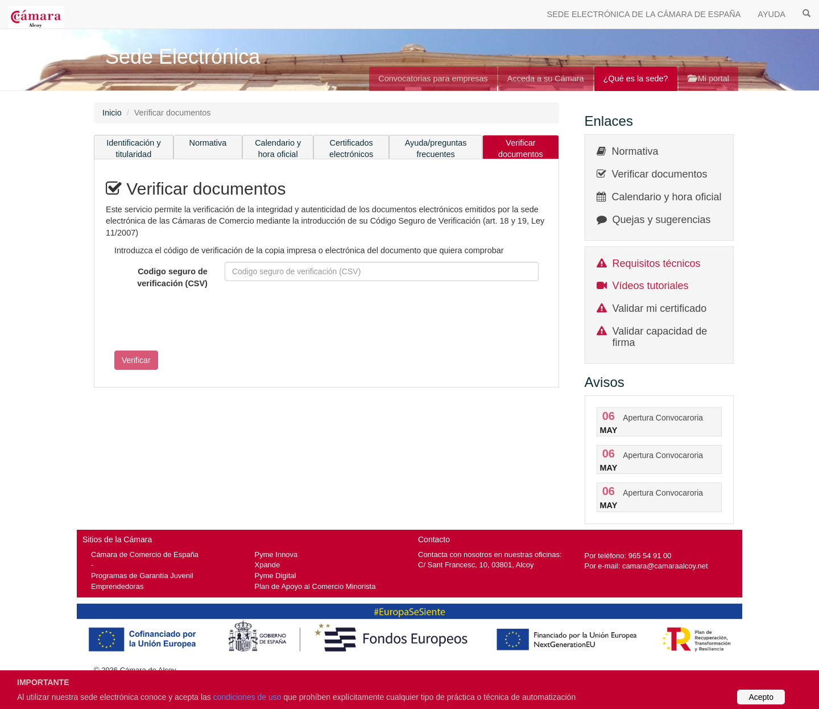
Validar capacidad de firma (660, 336)
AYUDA (771, 14)
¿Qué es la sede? (635, 78)
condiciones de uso (247, 697)
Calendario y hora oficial (278, 148)
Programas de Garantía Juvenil (142, 575)
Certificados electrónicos (351, 148)
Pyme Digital (275, 575)
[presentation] (192, 320)
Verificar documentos (520, 148)
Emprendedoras (117, 586)
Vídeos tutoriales (651, 285)
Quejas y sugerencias (662, 219)
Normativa (208, 142)
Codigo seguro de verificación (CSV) (172, 277)
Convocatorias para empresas (433, 78)
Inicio (112, 112)
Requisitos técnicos (657, 263)
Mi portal (708, 78)
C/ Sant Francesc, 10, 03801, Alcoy (476, 564)
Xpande (267, 564)
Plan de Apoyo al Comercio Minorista (315, 586)
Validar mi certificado (660, 308)
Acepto (761, 697)
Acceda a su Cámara (545, 78)
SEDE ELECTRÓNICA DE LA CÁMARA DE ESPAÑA (644, 14)
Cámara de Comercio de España (144, 554)
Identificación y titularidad (133, 148)
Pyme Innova (276, 554)
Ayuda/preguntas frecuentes (436, 148)
